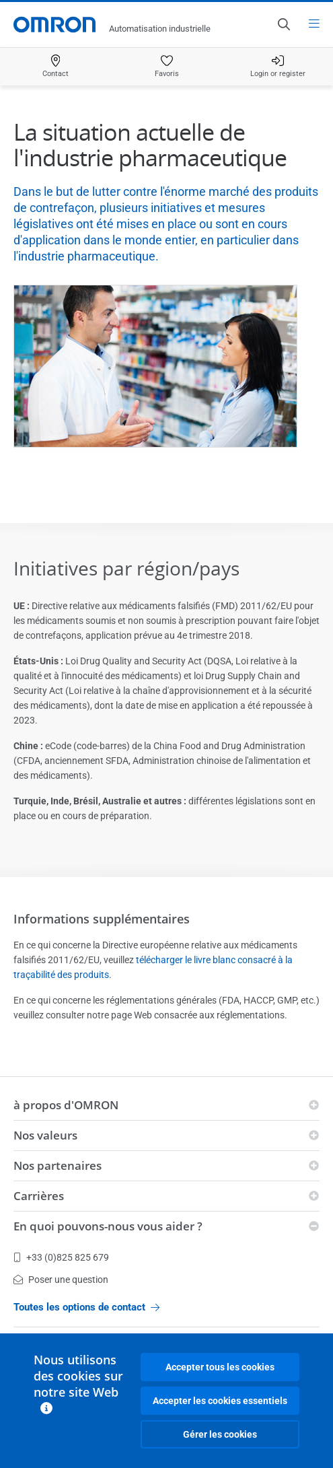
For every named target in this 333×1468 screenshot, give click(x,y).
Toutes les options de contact (86, 1307)
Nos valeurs (45, 1135)
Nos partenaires (57, 1165)
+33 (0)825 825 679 (61, 1257)
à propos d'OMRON (65, 1105)
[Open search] (283, 24)
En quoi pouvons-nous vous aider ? (107, 1226)
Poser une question (60, 1279)
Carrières (38, 1195)
